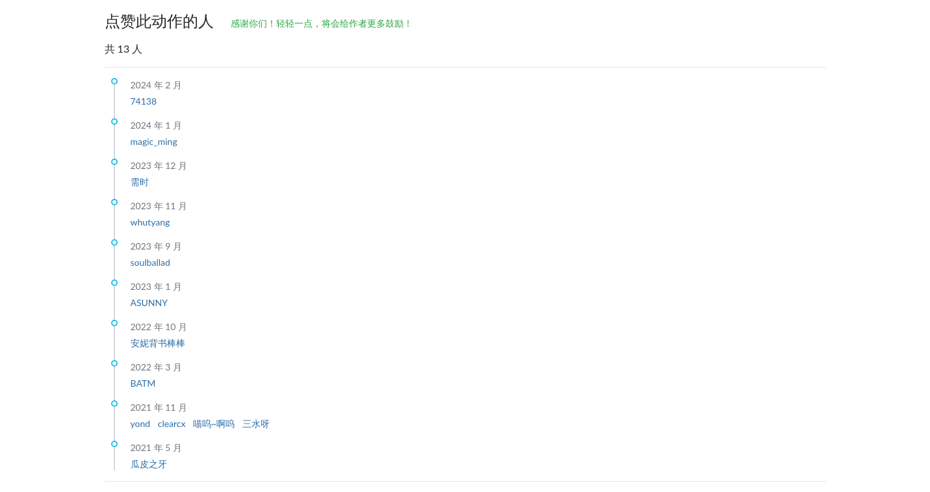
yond (142, 423)
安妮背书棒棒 (158, 342)
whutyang (150, 221)
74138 (144, 101)
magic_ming (154, 141)
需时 (140, 181)
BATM (143, 383)
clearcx (173, 423)
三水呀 (256, 423)
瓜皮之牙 (149, 463)
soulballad (150, 262)
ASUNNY (149, 302)
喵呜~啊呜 (215, 423)
